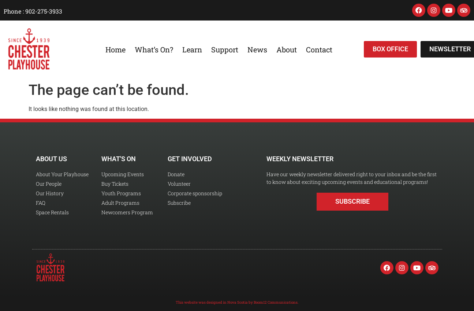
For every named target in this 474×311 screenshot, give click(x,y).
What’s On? (154, 49)
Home (115, 49)
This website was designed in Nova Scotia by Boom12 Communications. (237, 302)
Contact (319, 49)
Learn (192, 49)
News (257, 49)
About (286, 49)
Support (224, 49)
